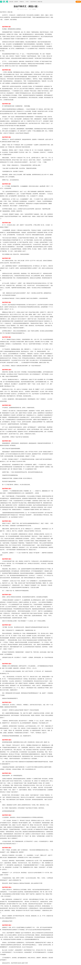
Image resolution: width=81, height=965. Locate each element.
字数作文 (22, 1)
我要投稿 (78, 1)
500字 (27, 1)
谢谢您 (13, 910)
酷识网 (16, 1)
